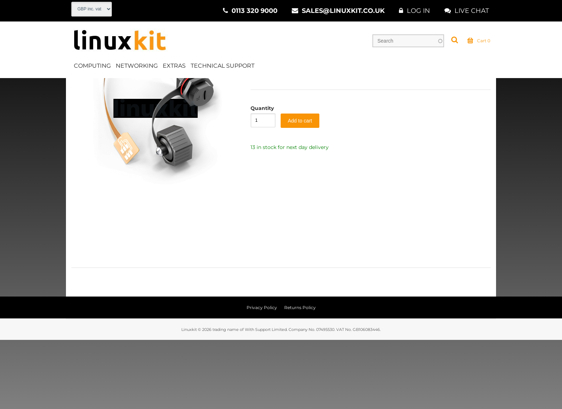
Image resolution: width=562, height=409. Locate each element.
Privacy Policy (262, 376)
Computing (92, 65)
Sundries (204, 85)
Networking (137, 65)
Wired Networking (160, 85)
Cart (478, 41)
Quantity (259, 177)
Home (79, 85)
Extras (174, 65)
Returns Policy (300, 376)
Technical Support (222, 65)
